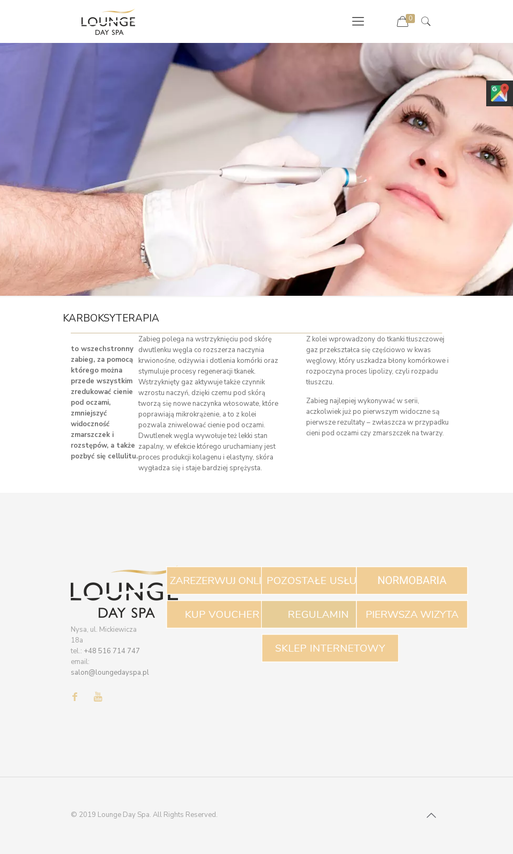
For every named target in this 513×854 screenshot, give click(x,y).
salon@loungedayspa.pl (110, 672)
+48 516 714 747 (112, 651)
